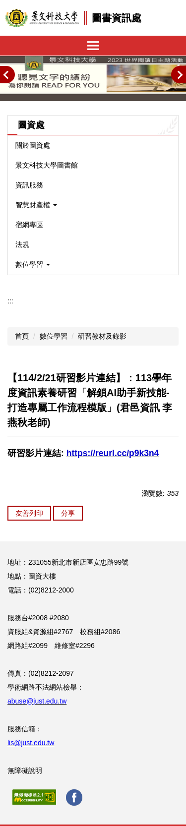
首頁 (22, 336)
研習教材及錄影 (102, 336)
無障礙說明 (24, 770)
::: (10, 301)
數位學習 (53, 336)
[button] (7, 74)
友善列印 (29, 513)
